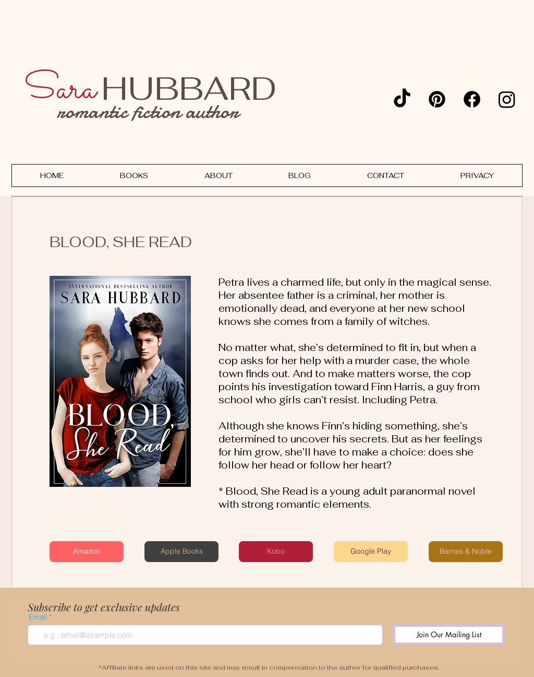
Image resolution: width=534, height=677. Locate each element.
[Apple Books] (181, 551)
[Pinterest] (437, 99)
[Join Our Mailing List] (449, 634)
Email (38, 617)
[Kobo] (276, 551)
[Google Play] (371, 551)
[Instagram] (507, 99)
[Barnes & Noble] (466, 551)
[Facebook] (472, 99)
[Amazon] (87, 551)
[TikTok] (402, 99)
